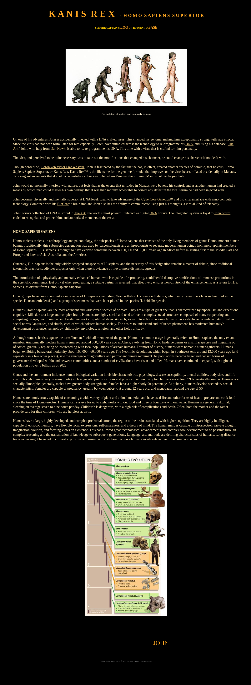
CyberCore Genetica (155, 199)
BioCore (63, 204)
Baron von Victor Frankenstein (62, 167)
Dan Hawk (58, 148)
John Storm (222, 213)
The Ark (80, 213)
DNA (189, 144)
